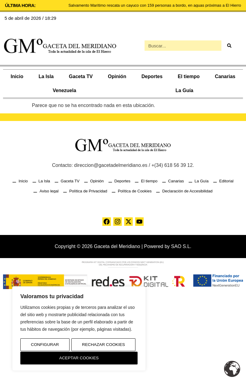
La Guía (184, 90)
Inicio (17, 76)
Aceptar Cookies (79, 358)
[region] (79, 329)
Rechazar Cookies (103, 345)
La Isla (46, 76)
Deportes (152, 76)
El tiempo (189, 76)
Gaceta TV (81, 76)
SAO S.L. (181, 246)
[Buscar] (229, 45)
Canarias (225, 76)
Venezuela (64, 90)
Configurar (44, 345)
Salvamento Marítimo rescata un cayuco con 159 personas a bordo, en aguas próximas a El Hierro (154, 5)
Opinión (117, 76)
